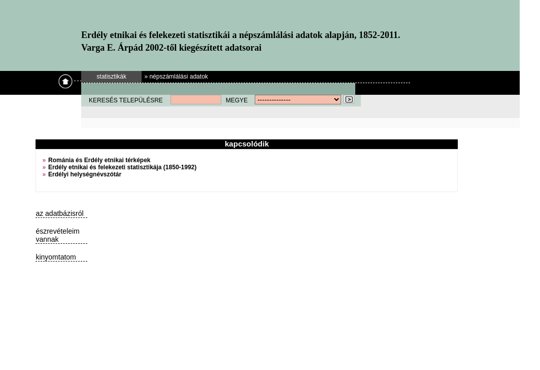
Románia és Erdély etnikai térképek (99, 160)
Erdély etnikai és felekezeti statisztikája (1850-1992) (122, 167)
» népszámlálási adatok (176, 76)
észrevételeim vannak (57, 235)
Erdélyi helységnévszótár (84, 174)
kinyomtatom (56, 257)
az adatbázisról (59, 213)
